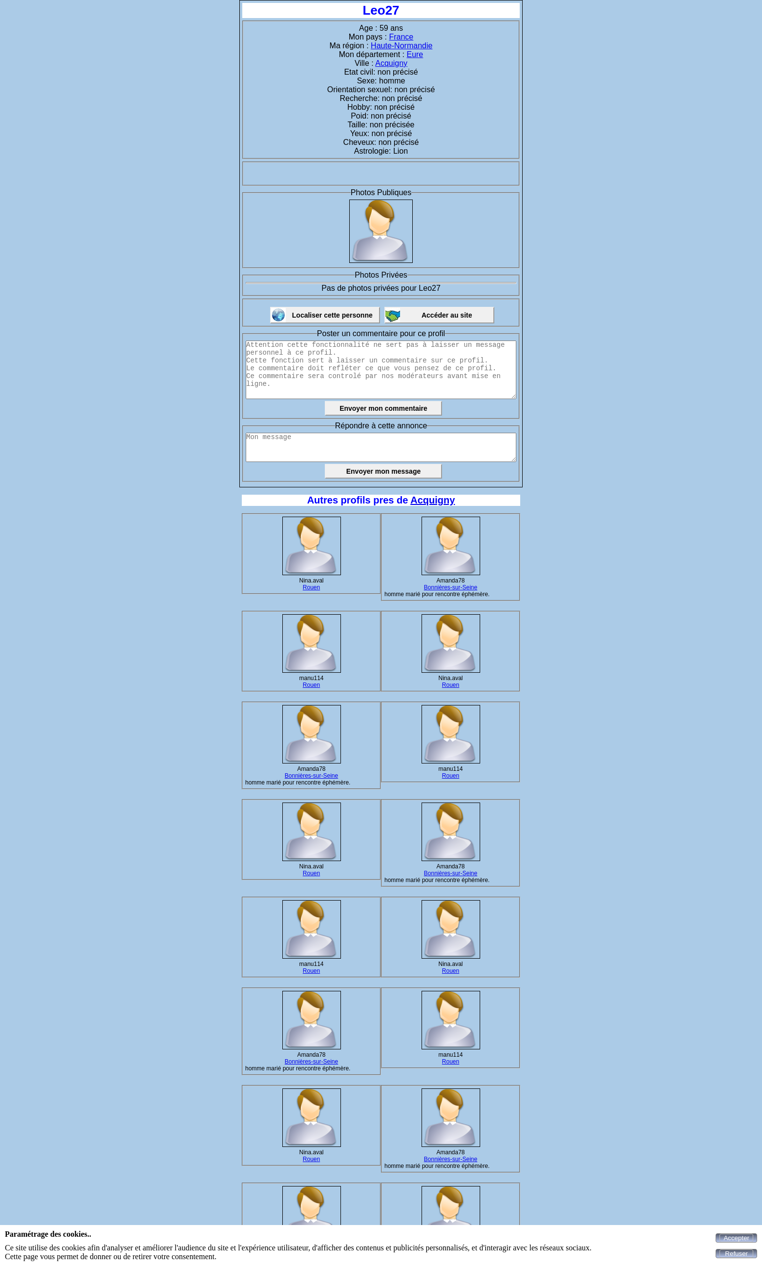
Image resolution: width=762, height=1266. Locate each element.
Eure (414, 54)
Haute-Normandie (401, 45)
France (401, 37)
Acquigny (391, 63)
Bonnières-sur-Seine (450, 587)
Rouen (311, 587)
